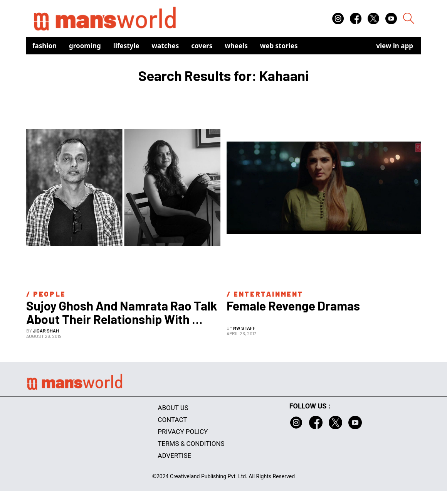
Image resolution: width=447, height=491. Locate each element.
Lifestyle (126, 45)
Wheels (236, 45)
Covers (201, 45)
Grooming (85, 45)
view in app (394, 45)
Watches (165, 45)
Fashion (44, 45)
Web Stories (279, 45)
